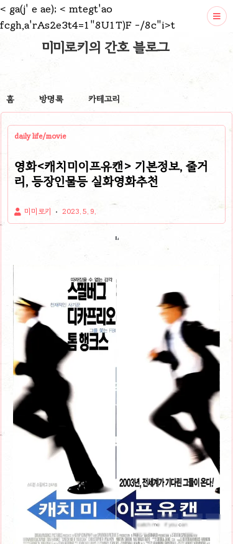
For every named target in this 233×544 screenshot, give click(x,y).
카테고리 (104, 99)
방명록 (51, 99)
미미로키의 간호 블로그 (106, 47)
